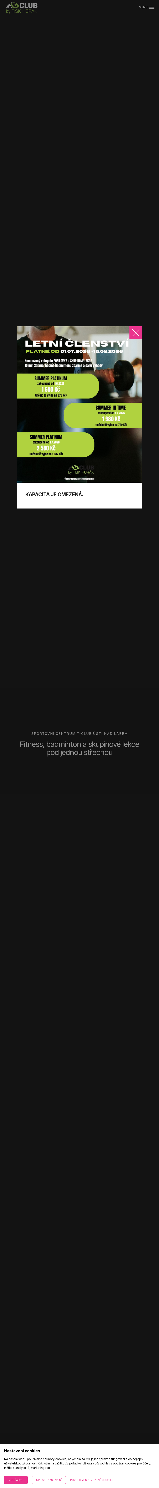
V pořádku (16, 1480)
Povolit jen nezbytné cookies (91, 1480)
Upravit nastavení (49, 1480)
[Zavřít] (135, 332)
